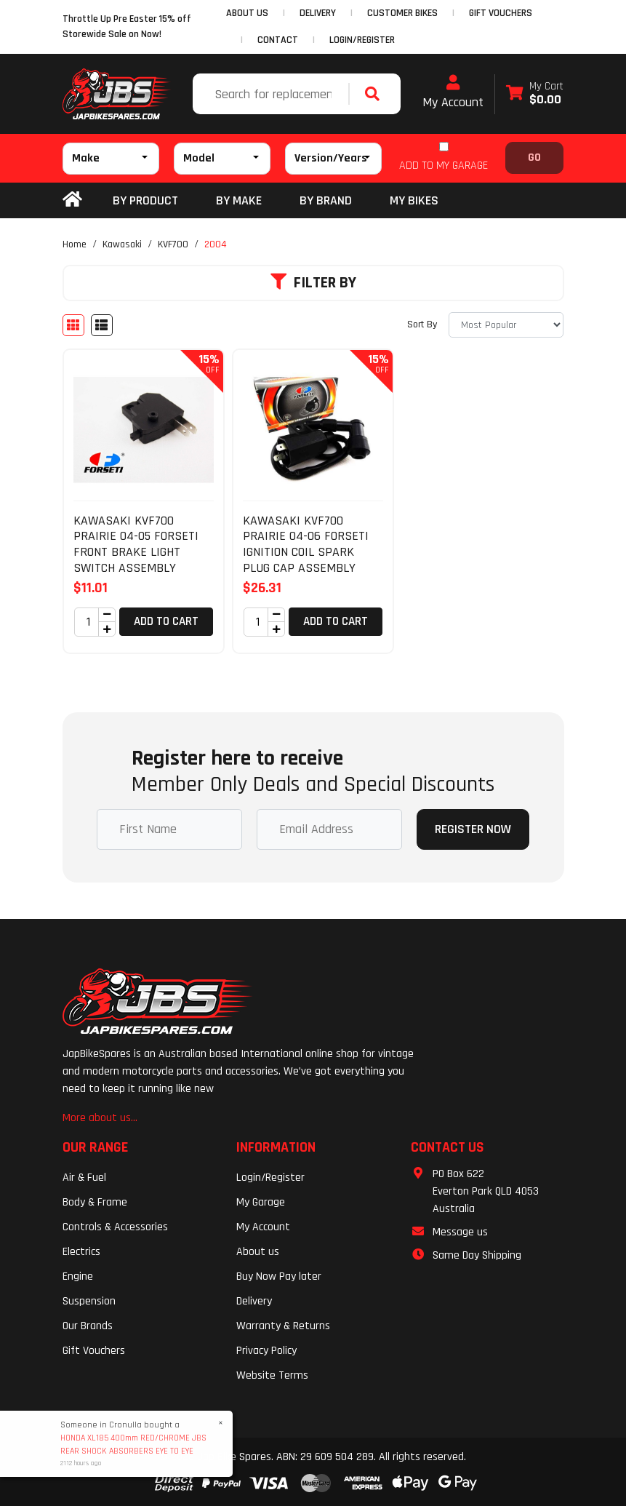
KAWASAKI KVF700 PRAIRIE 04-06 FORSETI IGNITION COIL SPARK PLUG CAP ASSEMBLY (306, 544)
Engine (78, 1276)
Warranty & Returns (283, 1326)
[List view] (102, 325)
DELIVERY (318, 13)
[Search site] (376, 93)
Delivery (254, 1301)
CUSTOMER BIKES (402, 13)
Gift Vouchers (94, 1350)
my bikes (414, 200)
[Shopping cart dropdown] (534, 94)
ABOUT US (247, 13)
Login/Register (362, 40)
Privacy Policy (266, 1350)
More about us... (100, 1117)
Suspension (89, 1301)
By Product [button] (145, 200)
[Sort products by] (506, 325)
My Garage (260, 1202)
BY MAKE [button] (239, 200)
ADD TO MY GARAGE (443, 165)
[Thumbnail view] (73, 325)
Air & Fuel (84, 1177)
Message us (460, 1232)
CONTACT (277, 40)
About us (257, 1251)
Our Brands (88, 1326)
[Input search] (272, 93)
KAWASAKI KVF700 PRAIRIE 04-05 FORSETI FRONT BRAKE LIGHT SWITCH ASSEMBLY (135, 544)
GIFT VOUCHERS (500, 13)
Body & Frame (95, 1202)
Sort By (422, 324)
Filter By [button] (313, 283)
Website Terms (272, 1375)
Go (534, 157)
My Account (452, 92)
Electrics (81, 1251)
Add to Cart (166, 621)
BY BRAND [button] (326, 200)
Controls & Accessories (115, 1227)
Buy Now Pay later (278, 1276)
